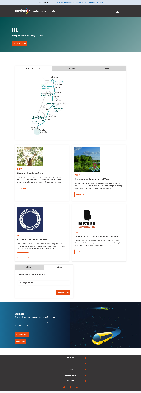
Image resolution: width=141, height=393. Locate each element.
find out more (71, 2)
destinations (70, 376)
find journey (29, 267)
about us (70, 383)
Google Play (20, 341)
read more (23, 188)
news (70, 370)
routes (36, 11)
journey (44, 11)
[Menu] (123, 11)
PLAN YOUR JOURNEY (22, 45)
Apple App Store (22, 334)
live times (58, 267)
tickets (52, 11)
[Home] (22, 11)
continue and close (95, 2)
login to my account (117, 11)
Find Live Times (63, 292)
